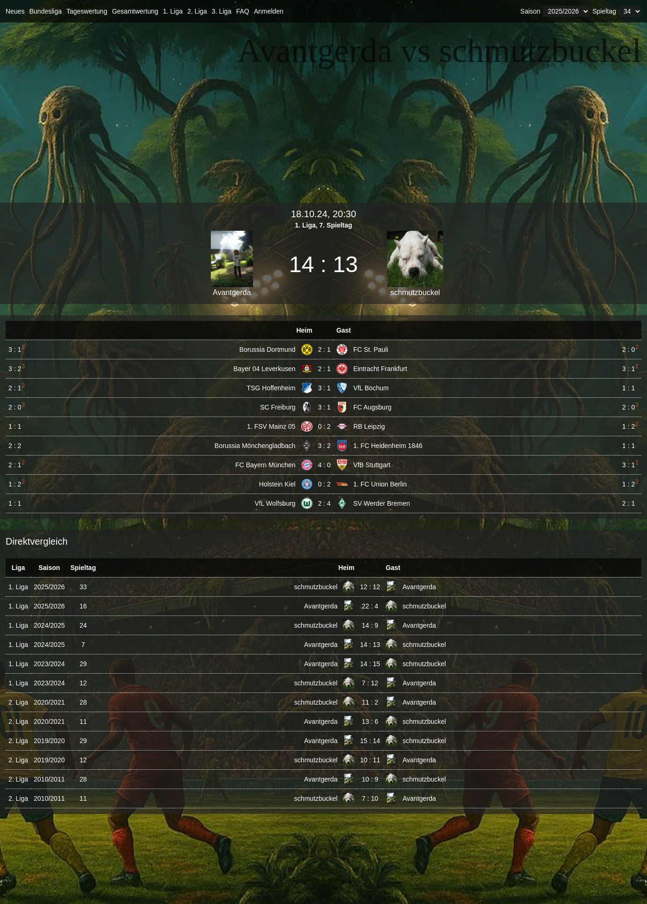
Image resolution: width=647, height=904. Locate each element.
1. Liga (173, 11)
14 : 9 (370, 625)
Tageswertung (87, 11)
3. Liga (221, 11)
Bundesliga (45, 11)
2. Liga (197, 11)
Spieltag (604, 11)
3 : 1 (324, 388)
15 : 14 (370, 740)
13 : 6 (370, 721)
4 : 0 (324, 465)
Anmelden (268, 11)
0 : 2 (324, 426)
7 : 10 (370, 798)
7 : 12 (370, 683)
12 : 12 (370, 587)
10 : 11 (370, 760)
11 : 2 (370, 702)
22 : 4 (370, 606)
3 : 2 (324, 445)
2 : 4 (324, 503)
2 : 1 (324, 349)
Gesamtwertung (135, 11)
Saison (531, 11)
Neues (15, 11)
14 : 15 (370, 664)
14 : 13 (370, 644)
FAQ (242, 11)
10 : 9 (370, 779)
